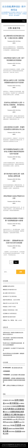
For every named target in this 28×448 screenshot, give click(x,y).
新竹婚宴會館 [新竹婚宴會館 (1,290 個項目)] (8, 419)
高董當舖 (10, 380)
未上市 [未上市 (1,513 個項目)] (18, 419)
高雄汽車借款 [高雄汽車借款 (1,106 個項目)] (12, 431)
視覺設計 (5, 320)
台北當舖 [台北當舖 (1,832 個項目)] (17, 409)
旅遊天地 (5, 299)
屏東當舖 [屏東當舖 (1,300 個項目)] (18, 417)
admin (14, 43)
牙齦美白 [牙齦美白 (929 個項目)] (8, 425)
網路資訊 (5, 289)
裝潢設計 (5, 310)
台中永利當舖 (14, 374)
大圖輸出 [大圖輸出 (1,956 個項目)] (6, 414)
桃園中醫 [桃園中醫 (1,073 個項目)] (8, 422)
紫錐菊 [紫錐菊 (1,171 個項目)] (10, 428)
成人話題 (5, 293)
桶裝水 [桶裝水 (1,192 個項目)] (11, 422)
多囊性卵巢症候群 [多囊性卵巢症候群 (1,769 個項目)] (17, 412)
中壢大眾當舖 (21, 374)
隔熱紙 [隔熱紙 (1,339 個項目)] (17, 428)
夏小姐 (13, 367)
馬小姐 (20, 367)
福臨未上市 (15, 385)
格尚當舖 (19, 380)
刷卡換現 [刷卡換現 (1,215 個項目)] (7, 403)
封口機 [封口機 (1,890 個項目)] (13, 414)
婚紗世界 (5, 316)
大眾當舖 (13, 378)
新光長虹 (22, 378)
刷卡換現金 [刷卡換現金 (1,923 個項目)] (14, 403)
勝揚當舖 (5, 380)
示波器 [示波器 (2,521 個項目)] (18, 425)
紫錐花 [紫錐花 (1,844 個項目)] (5, 428)
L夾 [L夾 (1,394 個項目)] (10, 400)
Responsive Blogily (13, 446)
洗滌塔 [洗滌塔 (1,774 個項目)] (16, 422)
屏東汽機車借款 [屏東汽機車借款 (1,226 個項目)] (11, 417)
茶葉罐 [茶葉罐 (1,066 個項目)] (13, 428)
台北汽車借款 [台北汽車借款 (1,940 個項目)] (8, 409)
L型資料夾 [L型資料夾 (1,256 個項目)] (5, 400)
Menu (23, 21)
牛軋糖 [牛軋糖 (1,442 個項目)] (12, 425)
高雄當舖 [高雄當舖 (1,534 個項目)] (18, 431)
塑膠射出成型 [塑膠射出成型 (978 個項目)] (7, 411)
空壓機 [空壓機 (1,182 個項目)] (23, 425)
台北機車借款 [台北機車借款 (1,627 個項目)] (20, 406)
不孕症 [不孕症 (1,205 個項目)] (12, 400)
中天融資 (14, 380)
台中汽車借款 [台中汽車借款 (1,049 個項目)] (7, 406)
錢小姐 (17, 367)
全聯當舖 (18, 378)
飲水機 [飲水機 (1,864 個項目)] (5, 431)
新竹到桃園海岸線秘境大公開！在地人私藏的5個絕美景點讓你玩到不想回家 (14, 151)
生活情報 (5, 313)
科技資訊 (5, 306)
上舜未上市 (9, 385)
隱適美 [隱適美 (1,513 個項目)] (21, 428)
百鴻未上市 (21, 385)
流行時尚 (5, 296)
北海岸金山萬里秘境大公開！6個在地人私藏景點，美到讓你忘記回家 (14, 105)
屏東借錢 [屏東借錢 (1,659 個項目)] (19, 415)
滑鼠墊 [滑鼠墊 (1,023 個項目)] (20, 422)
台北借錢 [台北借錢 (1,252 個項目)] (12, 406)
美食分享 (5, 303)
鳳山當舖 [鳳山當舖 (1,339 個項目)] (5, 433)
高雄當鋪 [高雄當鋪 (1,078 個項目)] (23, 431)
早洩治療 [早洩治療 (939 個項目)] (13, 419)
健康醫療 (5, 286)
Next (16, 262)
